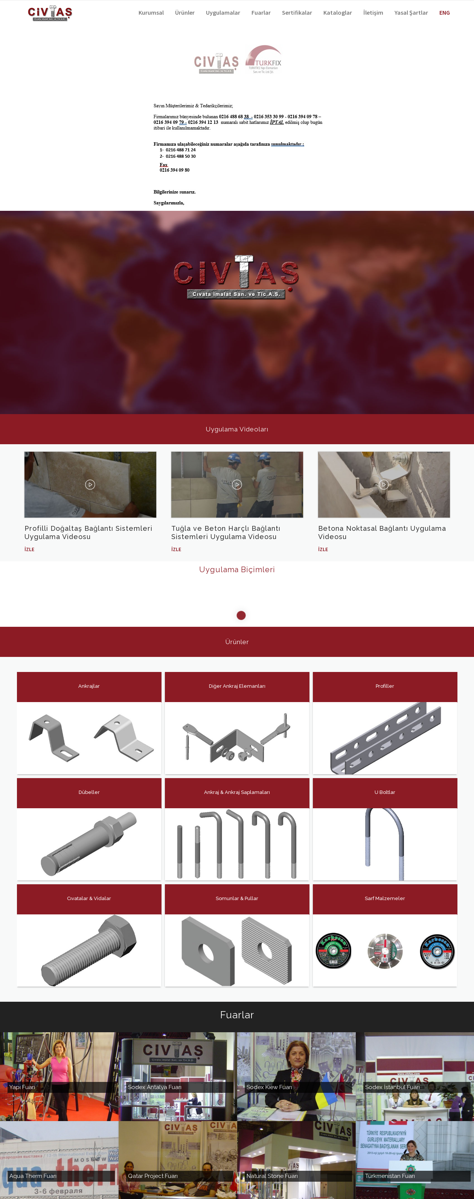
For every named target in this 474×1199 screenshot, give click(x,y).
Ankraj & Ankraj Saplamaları (237, 785)
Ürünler (185, 12)
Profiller (384, 678)
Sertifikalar (297, 12)
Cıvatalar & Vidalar (89, 891)
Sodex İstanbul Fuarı (392, 1043)
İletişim (373, 12)
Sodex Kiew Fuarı (269, 1043)
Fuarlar (261, 12)
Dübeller (88, 785)
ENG (444, 12)
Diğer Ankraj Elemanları (237, 678)
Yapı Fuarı (22, 1043)
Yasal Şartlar (411, 12)
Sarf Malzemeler (384, 891)
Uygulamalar (223, 12)
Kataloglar (337, 12)
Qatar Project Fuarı (153, 1132)
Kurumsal (151, 12)
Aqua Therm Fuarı (32, 1132)
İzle (29, 549)
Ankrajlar (88, 678)
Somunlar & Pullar (236, 891)
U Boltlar (384, 785)
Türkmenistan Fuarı (390, 1132)
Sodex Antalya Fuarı (154, 1043)
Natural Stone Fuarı (272, 1132)
